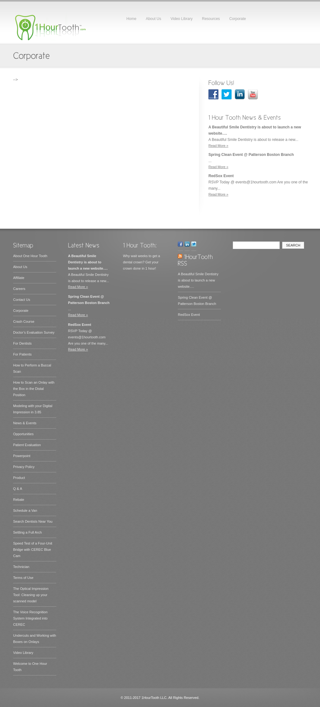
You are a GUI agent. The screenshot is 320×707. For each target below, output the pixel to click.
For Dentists (22, 343)
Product (19, 478)
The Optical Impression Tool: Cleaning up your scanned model (30, 595)
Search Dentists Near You (32, 521)
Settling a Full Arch (27, 532)
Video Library (182, 19)
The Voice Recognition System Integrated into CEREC (30, 618)
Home (131, 19)
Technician (21, 567)
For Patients (22, 354)
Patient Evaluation (27, 445)
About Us (153, 19)
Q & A (17, 488)
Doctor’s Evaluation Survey (33, 332)
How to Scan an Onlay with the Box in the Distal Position (33, 389)
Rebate (18, 499)
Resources (211, 19)
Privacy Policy (23, 467)
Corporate (237, 19)
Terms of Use (23, 578)
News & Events (25, 423)
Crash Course (23, 321)
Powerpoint (21, 456)
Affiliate (18, 278)
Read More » (218, 145)
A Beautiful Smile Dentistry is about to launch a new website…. (198, 280)
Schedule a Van (25, 510)
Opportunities (23, 434)
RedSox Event (189, 314)
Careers (19, 289)
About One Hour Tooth (30, 256)
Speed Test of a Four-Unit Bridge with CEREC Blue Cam (32, 549)
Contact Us (21, 299)
